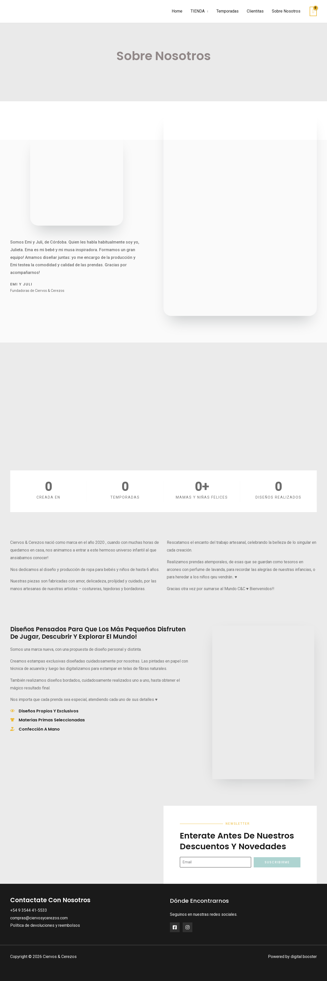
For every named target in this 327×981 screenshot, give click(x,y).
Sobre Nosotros (286, 11)
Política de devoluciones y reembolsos (45, 925)
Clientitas (255, 11)
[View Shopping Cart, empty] (313, 11)
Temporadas (227, 11)
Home (177, 11)
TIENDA (198, 11)
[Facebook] (175, 927)
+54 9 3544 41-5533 (28, 910)
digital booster (304, 956)
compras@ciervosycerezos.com (39, 918)
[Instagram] (187, 927)
